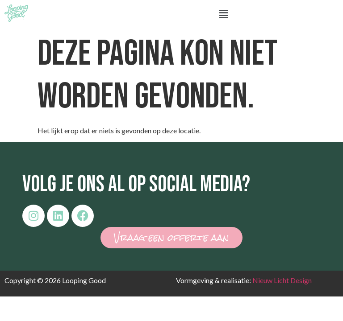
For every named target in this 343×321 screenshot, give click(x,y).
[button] (223, 14)
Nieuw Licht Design (282, 280)
